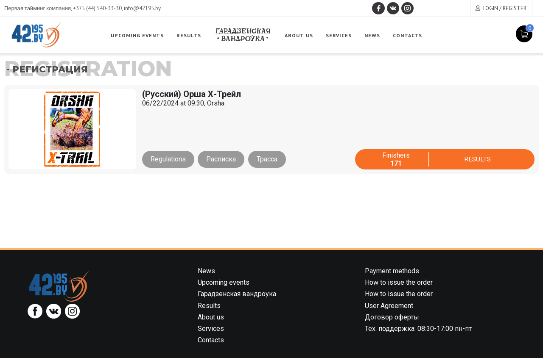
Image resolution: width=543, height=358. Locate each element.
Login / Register (504, 8)
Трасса (268, 159)
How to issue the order (399, 282)
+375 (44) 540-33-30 (97, 8)
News (375, 35)
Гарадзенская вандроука (237, 294)
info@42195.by (142, 8)
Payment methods (392, 271)
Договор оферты (392, 317)
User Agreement (389, 306)
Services (342, 35)
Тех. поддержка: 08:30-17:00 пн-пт (418, 329)
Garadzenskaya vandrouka (245, 35)
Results (191, 35)
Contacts (410, 35)
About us (302, 35)
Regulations (168, 159)
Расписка (222, 159)
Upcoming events (140, 35)
